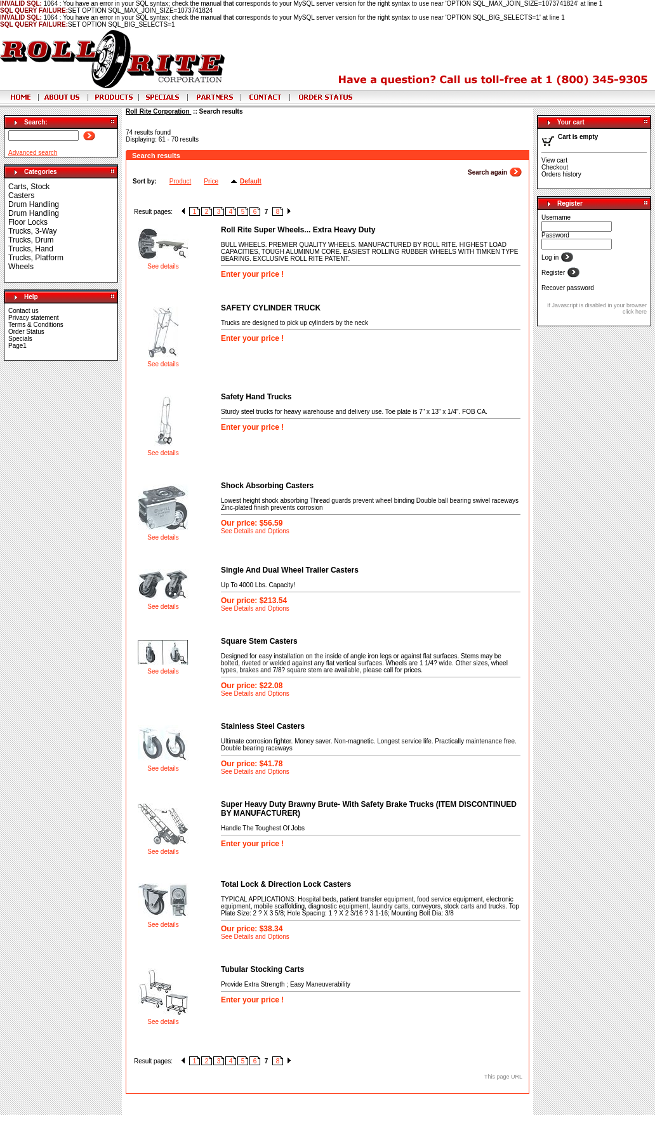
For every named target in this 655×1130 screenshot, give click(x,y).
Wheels (21, 266)
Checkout (554, 167)
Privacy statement (33, 317)
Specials (20, 338)
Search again (488, 172)
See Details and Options (255, 531)
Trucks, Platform (35, 257)
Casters (21, 195)
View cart (554, 160)
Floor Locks (28, 222)
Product (180, 181)
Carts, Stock (29, 186)
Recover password (567, 287)
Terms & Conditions (35, 324)
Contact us (23, 310)
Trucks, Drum (31, 240)
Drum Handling (33, 204)
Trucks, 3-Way (32, 231)
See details (162, 266)
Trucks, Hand (30, 248)
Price (211, 181)
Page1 (17, 345)
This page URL (503, 1077)
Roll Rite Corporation (158, 111)
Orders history (561, 174)
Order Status (26, 331)
